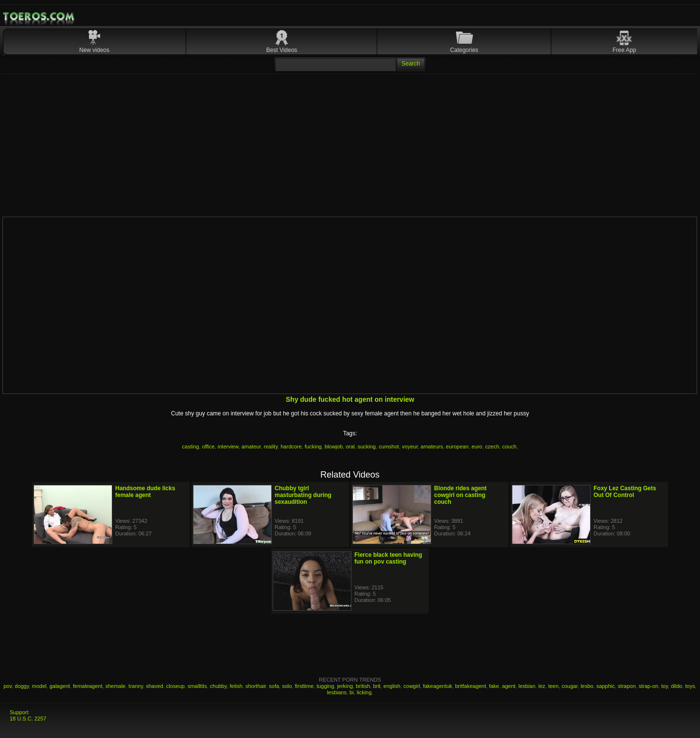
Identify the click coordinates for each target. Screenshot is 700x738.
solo (287, 686)
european (457, 446)
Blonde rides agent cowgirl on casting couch (460, 495)
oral (350, 446)
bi (352, 692)
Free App (624, 50)
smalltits (197, 686)
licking (364, 692)
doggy (22, 686)
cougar (569, 686)
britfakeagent (470, 686)
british (363, 686)
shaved (154, 686)
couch (509, 446)
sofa (274, 686)
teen (553, 686)
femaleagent (88, 686)
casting (190, 446)
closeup (175, 686)
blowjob (334, 446)
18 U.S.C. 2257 (28, 718)
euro (477, 446)
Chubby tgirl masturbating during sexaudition (303, 495)
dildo (676, 686)
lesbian (527, 686)
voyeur (410, 446)
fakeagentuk (437, 686)
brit (376, 686)
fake (494, 686)
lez (541, 686)
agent (509, 686)
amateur (251, 446)
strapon (627, 686)
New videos (94, 50)
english (392, 686)
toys (690, 686)
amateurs (431, 446)
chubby (218, 686)
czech (492, 446)
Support (19, 712)
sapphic (605, 686)
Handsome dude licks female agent (145, 491)
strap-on (648, 686)
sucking (367, 446)
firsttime (304, 686)
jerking (344, 686)
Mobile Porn (39, 16)
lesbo (586, 686)
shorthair (255, 686)
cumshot (389, 446)
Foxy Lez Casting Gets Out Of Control (625, 491)
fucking (313, 446)
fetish (236, 686)
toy (664, 686)
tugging (325, 686)
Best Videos (282, 50)
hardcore (290, 446)
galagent (60, 686)
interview (228, 446)
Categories (464, 50)
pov (7, 686)
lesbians (337, 692)
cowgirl (411, 686)
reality (271, 446)
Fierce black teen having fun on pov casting (388, 558)
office (208, 446)
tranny (135, 686)
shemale (115, 686)
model (39, 686)
